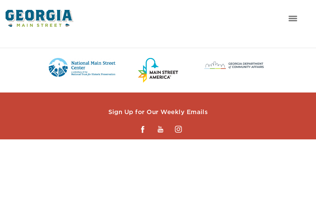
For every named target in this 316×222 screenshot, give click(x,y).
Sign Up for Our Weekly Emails (158, 112)
